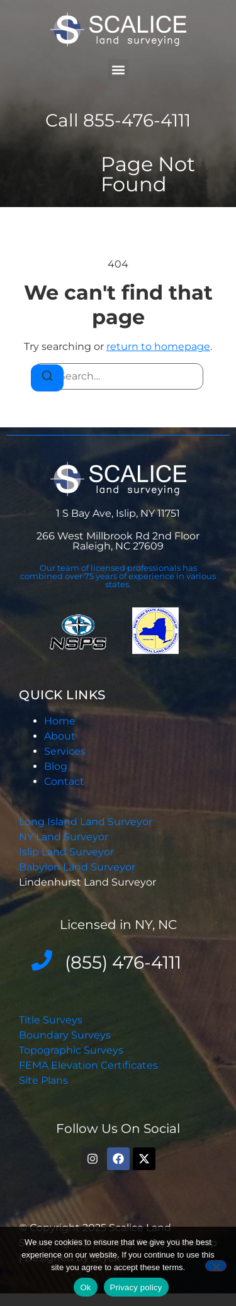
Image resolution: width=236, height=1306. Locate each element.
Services (65, 751)
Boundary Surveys (65, 1035)
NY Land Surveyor (65, 837)
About (60, 736)
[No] (216, 1265)
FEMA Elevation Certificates (88, 1065)
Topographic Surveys (71, 1050)
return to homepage (158, 346)
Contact (64, 781)
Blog (55, 766)
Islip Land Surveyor (67, 852)
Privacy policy (136, 1287)
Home (60, 721)
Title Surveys (50, 1020)
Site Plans (43, 1080)
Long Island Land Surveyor (85, 822)
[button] (118, 69)
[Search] (47, 377)
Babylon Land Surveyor (78, 867)
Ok (85, 1287)
